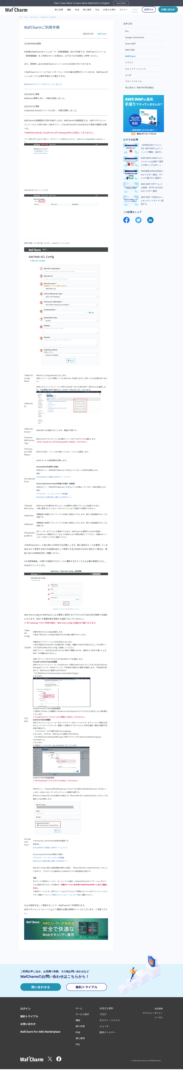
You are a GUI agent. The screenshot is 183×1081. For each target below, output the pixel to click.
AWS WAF (130, 50)
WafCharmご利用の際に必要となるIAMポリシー (54, 497)
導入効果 (59, 9)
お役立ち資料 (109, 9)
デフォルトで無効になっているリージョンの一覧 (61, 895)
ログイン (148, 9)
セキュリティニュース (135, 69)
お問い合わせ (168, 9)
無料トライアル (86, 987)
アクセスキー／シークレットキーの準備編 (52, 493)
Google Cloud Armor (135, 37)
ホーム (79, 1008)
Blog (26, 17)
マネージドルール (133, 81)
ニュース (104, 1026)
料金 (77, 9)
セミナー (124, 9)
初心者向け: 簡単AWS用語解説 (139, 88)
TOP (20, 17)
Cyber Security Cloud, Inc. (140, 1060)
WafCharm (34, 17)
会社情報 (159, 1008)
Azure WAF (130, 44)
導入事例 (87, 9)
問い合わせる (40, 987)
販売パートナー (108, 1032)
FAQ (97, 9)
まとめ (128, 75)
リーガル (159, 1017)
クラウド (129, 62)
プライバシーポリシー (152, 1012)
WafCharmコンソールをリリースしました (43, 84)
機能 (69, 9)
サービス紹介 (82, 1014)
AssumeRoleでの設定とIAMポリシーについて (53, 477)
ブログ (135, 9)
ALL (127, 31)
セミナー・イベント (110, 1020)
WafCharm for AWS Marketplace (40, 1031)
